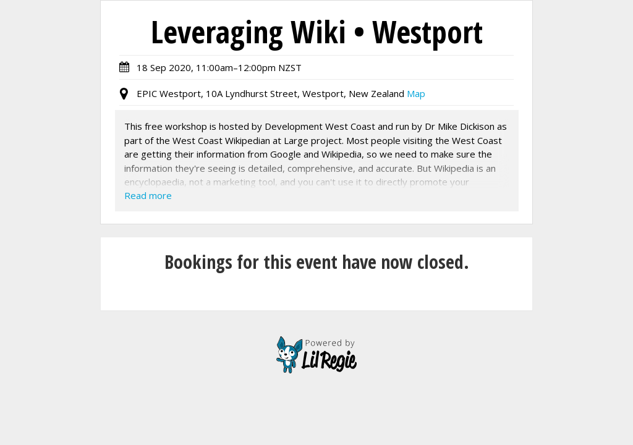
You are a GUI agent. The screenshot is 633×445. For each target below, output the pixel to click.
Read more (148, 195)
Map (416, 93)
